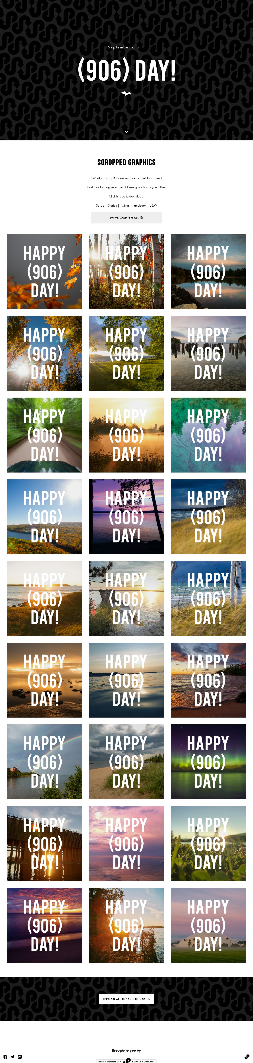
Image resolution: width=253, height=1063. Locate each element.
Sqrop (100, 205)
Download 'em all (126, 217)
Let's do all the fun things (126, 999)
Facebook (139, 205)
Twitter (124, 205)
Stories (112, 205)
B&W (153, 205)
